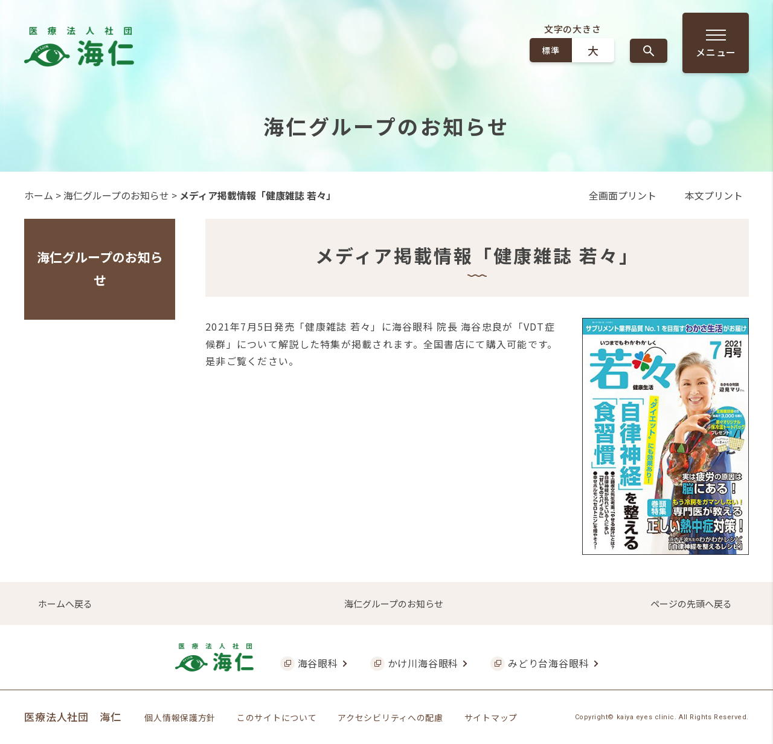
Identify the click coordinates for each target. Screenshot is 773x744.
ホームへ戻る (65, 603)
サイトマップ (491, 717)
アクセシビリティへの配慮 (390, 717)
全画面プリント (622, 195)
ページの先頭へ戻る (691, 603)
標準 (550, 50)
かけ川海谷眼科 (423, 663)
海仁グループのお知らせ (116, 195)
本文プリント (714, 195)
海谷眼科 (318, 663)
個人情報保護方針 (180, 717)
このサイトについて (276, 717)
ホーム (38, 195)
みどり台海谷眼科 (548, 663)
